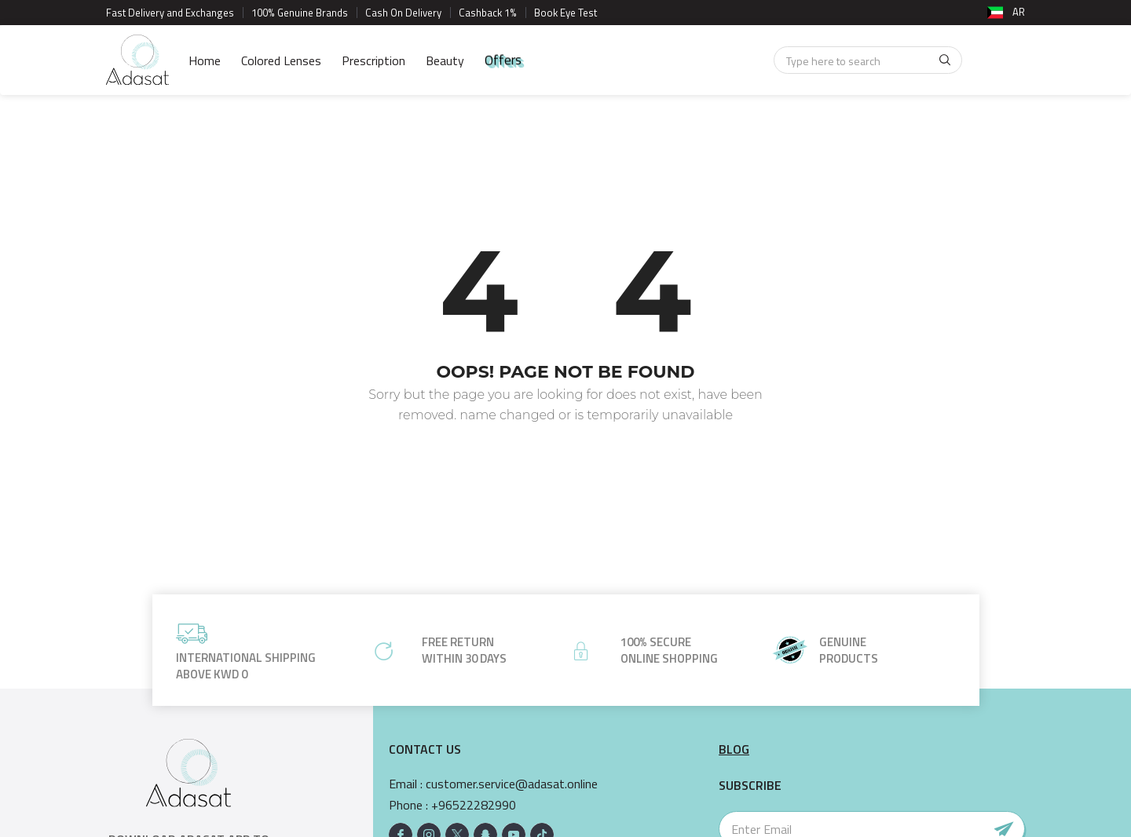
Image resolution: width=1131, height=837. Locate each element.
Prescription (373, 60)
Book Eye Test (565, 12)
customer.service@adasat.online (512, 784)
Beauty (445, 60)
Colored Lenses (281, 60)
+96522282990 (473, 805)
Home (204, 60)
